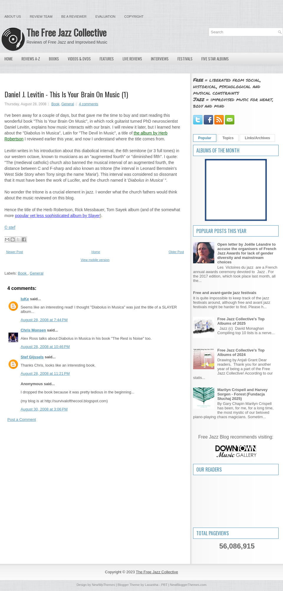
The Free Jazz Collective (66, 32)
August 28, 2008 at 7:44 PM (44, 320)
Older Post (176, 252)
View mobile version (95, 260)
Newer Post (14, 252)
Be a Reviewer (74, 16)
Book (55, 104)
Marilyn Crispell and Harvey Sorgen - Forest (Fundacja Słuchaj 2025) (242, 394)
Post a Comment (21, 419)
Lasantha (151, 585)
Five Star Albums (215, 59)
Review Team (41, 16)
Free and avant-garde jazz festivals (224, 292)
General (67, 104)
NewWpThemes (103, 585)
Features (107, 59)
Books (54, 59)
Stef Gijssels (32, 357)
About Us (12, 16)
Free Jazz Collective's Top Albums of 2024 (240, 352)
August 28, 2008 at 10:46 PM (45, 346)
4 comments (88, 104)
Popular (204, 138)
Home (8, 59)
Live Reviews (132, 59)
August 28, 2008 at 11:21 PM (45, 373)
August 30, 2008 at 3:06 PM (44, 409)
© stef (9, 227)
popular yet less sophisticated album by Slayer (57, 215)
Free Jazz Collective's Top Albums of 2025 (240, 321)
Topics (228, 138)
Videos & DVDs (79, 59)
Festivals (184, 59)
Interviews (160, 59)
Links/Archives (257, 138)
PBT (164, 585)
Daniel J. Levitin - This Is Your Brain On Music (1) (66, 94)
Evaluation (105, 16)
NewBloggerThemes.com (188, 585)
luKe (25, 299)
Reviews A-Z (31, 59)
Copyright (134, 16)
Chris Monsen (33, 330)
